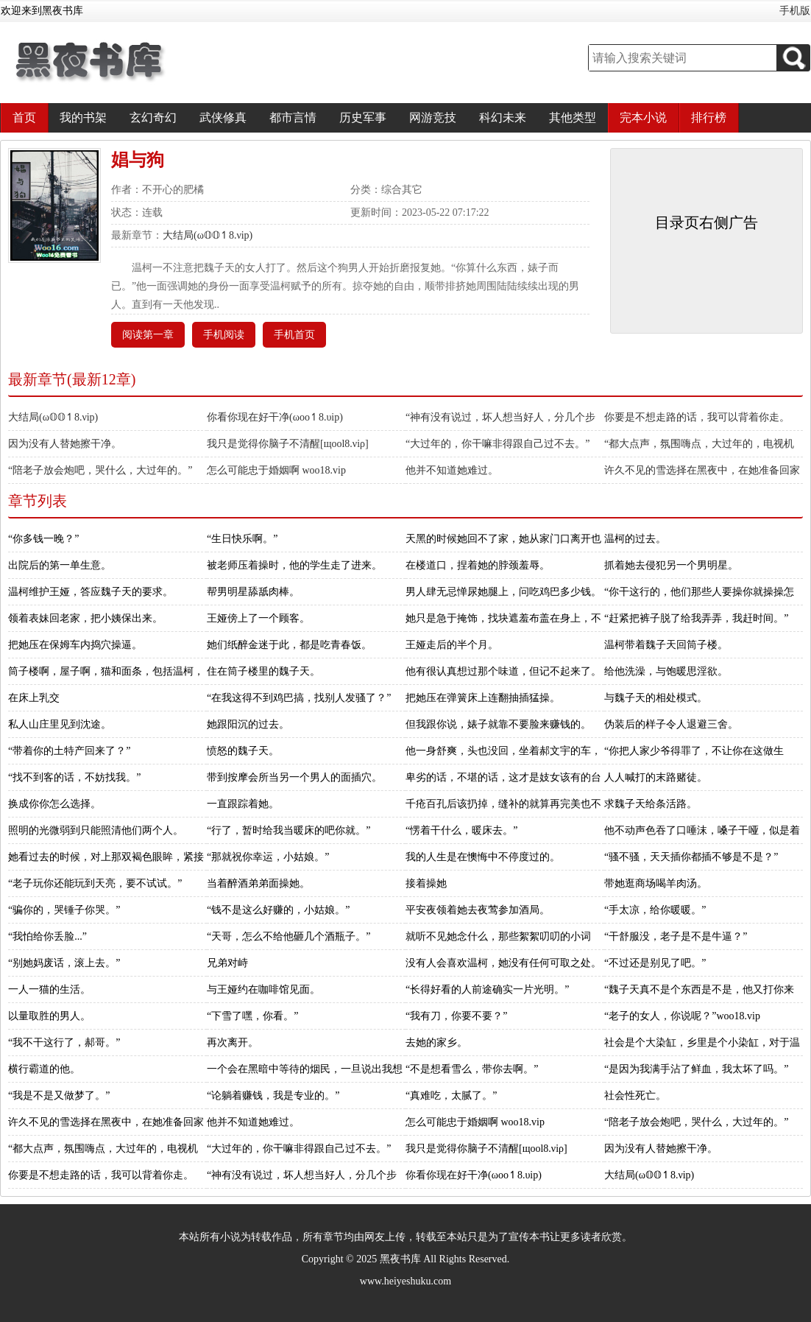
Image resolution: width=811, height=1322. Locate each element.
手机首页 (294, 334)
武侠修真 (223, 117)
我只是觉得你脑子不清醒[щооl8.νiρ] (288, 443)
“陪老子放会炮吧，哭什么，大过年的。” (100, 470)
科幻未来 (502, 117)
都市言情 (292, 117)
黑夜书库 (400, 1259)
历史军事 (362, 117)
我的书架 (83, 117)
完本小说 (643, 117)
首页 (24, 117)
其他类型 (572, 117)
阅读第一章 (148, 334)
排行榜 (708, 117)
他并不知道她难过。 (452, 470)
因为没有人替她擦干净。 (64, 443)
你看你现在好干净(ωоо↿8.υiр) (275, 417)
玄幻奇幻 (153, 117)
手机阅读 (223, 334)
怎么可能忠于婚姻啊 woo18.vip (276, 470)
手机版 (794, 10)
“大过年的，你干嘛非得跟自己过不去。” (497, 443)
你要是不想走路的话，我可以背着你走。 (697, 417)
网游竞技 (432, 117)
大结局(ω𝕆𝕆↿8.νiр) (207, 235)
